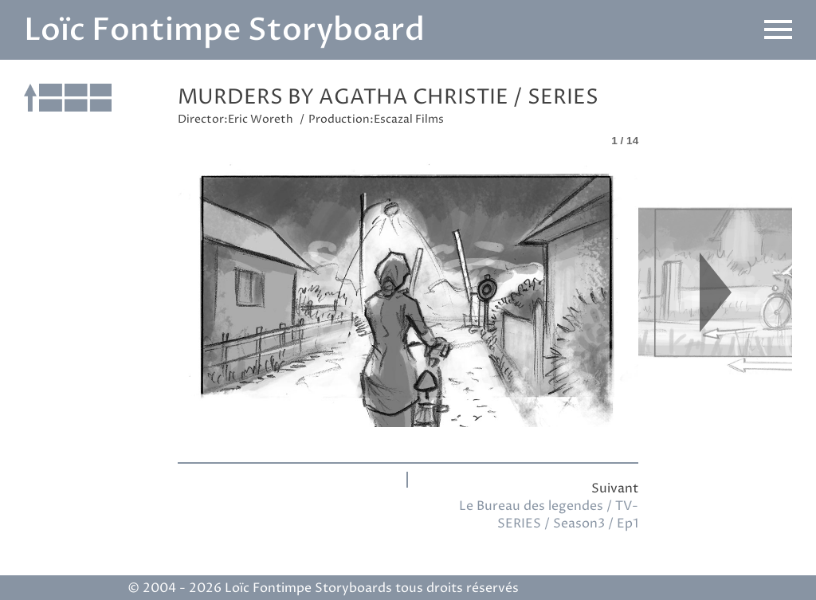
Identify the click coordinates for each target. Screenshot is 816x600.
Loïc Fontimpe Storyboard (224, 30)
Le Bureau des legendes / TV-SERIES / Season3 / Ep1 (548, 514)
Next (715, 291)
